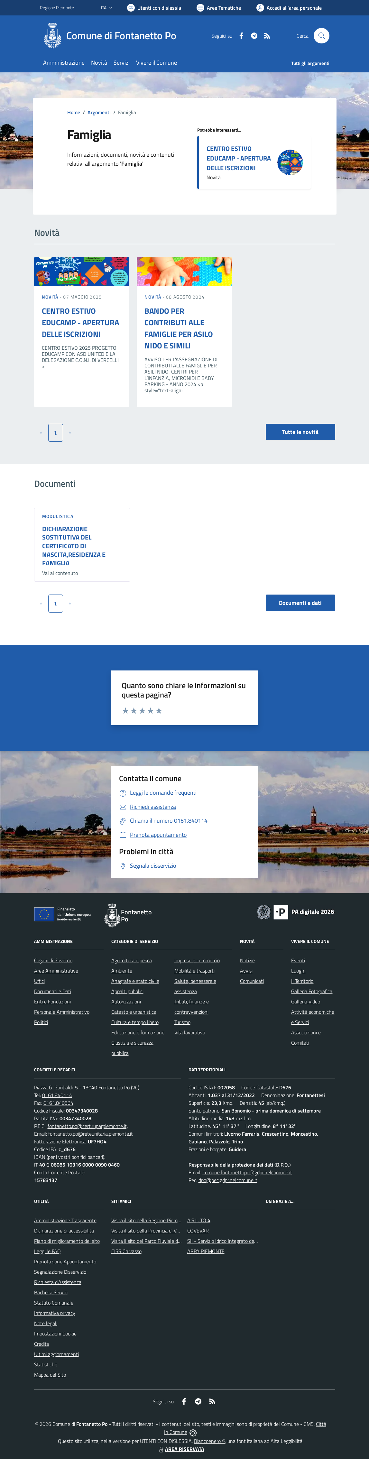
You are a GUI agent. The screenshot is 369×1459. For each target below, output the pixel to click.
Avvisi (246, 970)
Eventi (298, 960)
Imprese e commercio (197, 960)
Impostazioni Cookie (55, 1333)
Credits (41, 1344)
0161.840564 (58, 1103)
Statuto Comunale (53, 1303)
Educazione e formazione (137, 1032)
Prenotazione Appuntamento (65, 1261)
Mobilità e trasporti (194, 970)
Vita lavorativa (189, 1032)
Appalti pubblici (127, 991)
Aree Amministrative (56, 970)
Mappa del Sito (50, 1375)
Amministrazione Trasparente (65, 1220)
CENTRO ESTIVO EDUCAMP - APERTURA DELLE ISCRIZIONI (239, 158)
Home (73, 112)
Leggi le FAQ (47, 1251)
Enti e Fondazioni (52, 1001)
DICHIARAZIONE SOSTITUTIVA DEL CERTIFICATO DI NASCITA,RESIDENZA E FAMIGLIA (74, 546)
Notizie (247, 960)
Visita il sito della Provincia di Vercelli (150, 1230)
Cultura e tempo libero (135, 1022)
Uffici (39, 981)
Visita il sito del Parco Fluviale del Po (150, 1241)
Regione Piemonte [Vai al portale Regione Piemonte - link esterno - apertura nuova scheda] (57, 7)
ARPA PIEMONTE (206, 1251)
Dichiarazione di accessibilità (64, 1230)
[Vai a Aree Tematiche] (219, 7)
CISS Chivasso (126, 1251)
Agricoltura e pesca (131, 960)
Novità (51, 296)
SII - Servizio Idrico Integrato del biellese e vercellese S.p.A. (249, 1241)
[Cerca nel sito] (321, 35)
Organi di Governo (53, 960)
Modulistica (57, 516)
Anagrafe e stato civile (135, 981)
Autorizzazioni (126, 1001)
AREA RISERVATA (180, 1449)
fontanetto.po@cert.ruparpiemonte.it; (88, 1126)
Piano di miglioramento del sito (67, 1241)
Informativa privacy (54, 1313)
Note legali (45, 1323)
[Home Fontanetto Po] (112, 36)
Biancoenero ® (209, 1441)
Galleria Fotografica (311, 991)
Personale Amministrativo (61, 1012)
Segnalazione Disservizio (60, 1272)
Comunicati (252, 981)
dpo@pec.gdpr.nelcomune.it (227, 1180)
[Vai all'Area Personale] (289, 7)
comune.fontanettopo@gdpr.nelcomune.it (247, 1172)
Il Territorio (302, 981)
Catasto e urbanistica (133, 1012)
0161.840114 (57, 1095)
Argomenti (99, 112)
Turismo (182, 1022)
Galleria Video (305, 1001)
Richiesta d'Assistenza (57, 1282)
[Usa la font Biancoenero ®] (154, 7)
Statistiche (45, 1364)
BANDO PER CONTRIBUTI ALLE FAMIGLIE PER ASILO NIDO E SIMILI (178, 328)
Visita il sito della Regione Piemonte (149, 1220)
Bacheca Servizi (51, 1292)
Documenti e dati (300, 602)
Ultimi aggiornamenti (56, 1354)
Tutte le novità (300, 432)
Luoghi (298, 970)
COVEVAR (198, 1230)
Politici (41, 1022)
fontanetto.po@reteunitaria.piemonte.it (90, 1134)
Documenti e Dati (52, 991)
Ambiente (121, 970)
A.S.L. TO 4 (198, 1220)
